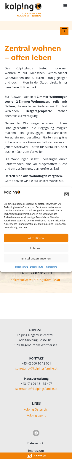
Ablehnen (36, 248)
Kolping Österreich (36, 409)
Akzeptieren (36, 238)
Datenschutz (21, 266)
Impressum (51, 266)
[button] (66, 194)
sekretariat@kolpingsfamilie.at (35, 279)
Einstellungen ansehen (36, 258)
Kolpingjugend (36, 415)
